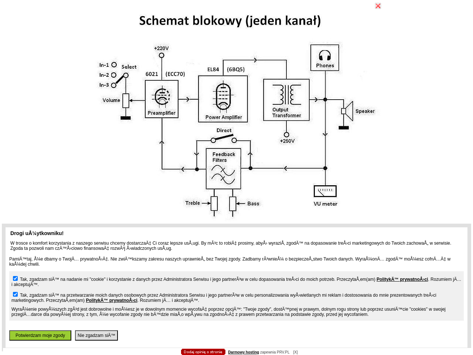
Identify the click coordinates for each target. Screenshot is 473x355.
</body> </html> (236, 37)
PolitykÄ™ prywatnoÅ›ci (402, 279)
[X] (295, 352)
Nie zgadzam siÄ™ (96, 335)
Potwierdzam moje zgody (40, 335)
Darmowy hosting (243, 352)
